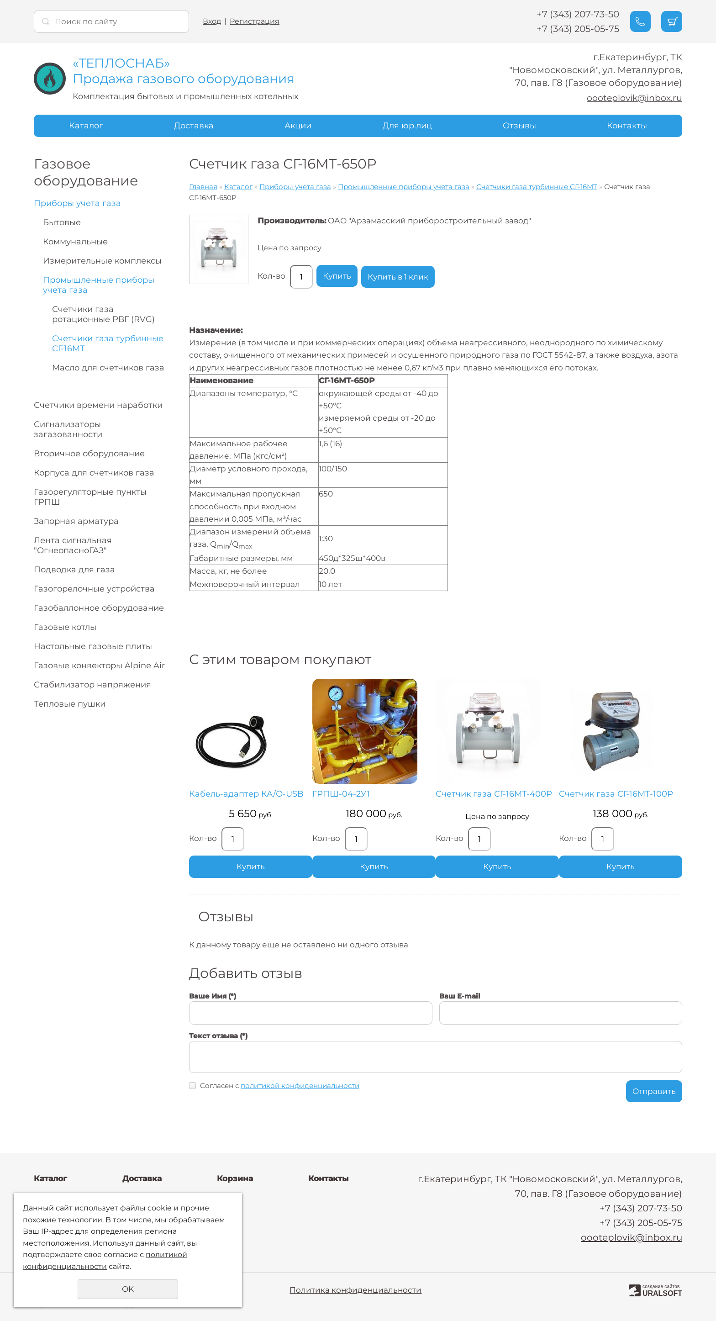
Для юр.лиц (407, 125)
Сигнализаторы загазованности (68, 429)
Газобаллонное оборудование (99, 607)
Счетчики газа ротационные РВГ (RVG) (103, 314)
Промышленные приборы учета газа (98, 285)
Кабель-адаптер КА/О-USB (237, 799)
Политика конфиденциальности (355, 1290)
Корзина (235, 1178)
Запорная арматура (76, 521)
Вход (212, 21)
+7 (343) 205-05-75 (567, 28)
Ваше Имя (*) (212, 1005)
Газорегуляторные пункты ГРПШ (90, 496)
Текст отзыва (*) (218, 1045)
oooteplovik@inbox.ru (631, 97)
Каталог (86, 125)
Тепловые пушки (69, 703)
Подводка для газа (74, 569)
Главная (203, 186)
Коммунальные (75, 241)
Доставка (194, 125)
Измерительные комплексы (102, 260)
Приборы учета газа (77, 203)
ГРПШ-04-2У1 (324, 794)
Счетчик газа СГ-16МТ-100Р (538, 799)
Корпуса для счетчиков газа (94, 472)
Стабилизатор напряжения (92, 684)
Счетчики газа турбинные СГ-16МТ (107, 343)
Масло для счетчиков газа (108, 367)
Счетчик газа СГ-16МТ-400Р (432, 799)
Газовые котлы (65, 627)
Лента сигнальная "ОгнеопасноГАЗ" (73, 545)
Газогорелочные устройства (94, 588)
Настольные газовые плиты (93, 646)
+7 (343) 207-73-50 (567, 14)
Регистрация (254, 21)
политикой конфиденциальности (300, 1095)
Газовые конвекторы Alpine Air (99, 665)
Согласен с (279, 1095)
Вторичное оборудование (89, 453)
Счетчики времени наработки (98, 405)
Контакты (627, 125)
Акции (297, 125)
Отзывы (519, 125)
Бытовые (62, 222)
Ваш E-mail (459, 1005)
